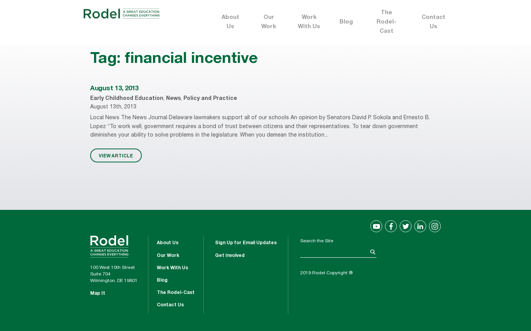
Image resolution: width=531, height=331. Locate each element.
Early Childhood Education (126, 98)
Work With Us (309, 22)
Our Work (268, 22)
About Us (230, 22)
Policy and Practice (210, 98)
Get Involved (230, 255)
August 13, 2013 (114, 89)
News (173, 98)
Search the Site (316, 241)
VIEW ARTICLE (116, 155)
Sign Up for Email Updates (246, 243)
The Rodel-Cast (386, 22)
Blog (346, 22)
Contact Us (433, 22)
